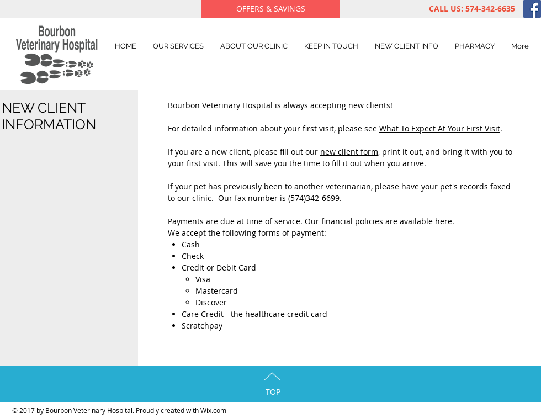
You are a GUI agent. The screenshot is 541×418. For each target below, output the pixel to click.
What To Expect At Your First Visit (439, 128)
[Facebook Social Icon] (532, 9)
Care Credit (203, 314)
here (443, 221)
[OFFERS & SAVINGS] (270, 9)
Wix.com (213, 410)
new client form (349, 151)
